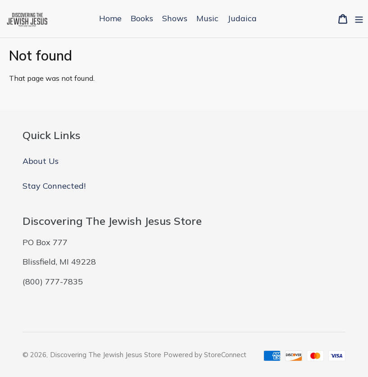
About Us (41, 161)
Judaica (242, 18)
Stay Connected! (54, 186)
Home (110, 18)
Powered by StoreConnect (205, 354)
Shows (174, 18)
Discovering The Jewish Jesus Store (105, 354)
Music (207, 18)
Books (142, 18)
